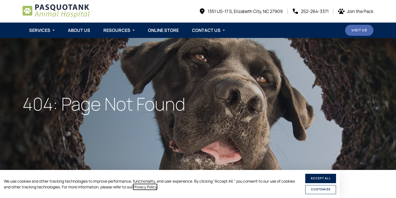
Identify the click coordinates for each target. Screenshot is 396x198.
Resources (116, 30)
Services (39, 30)
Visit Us (359, 30)
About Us (79, 30)
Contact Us (206, 30)
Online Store (163, 30)
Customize (321, 189)
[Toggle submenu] (54, 30)
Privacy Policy (145, 186)
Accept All (321, 178)
